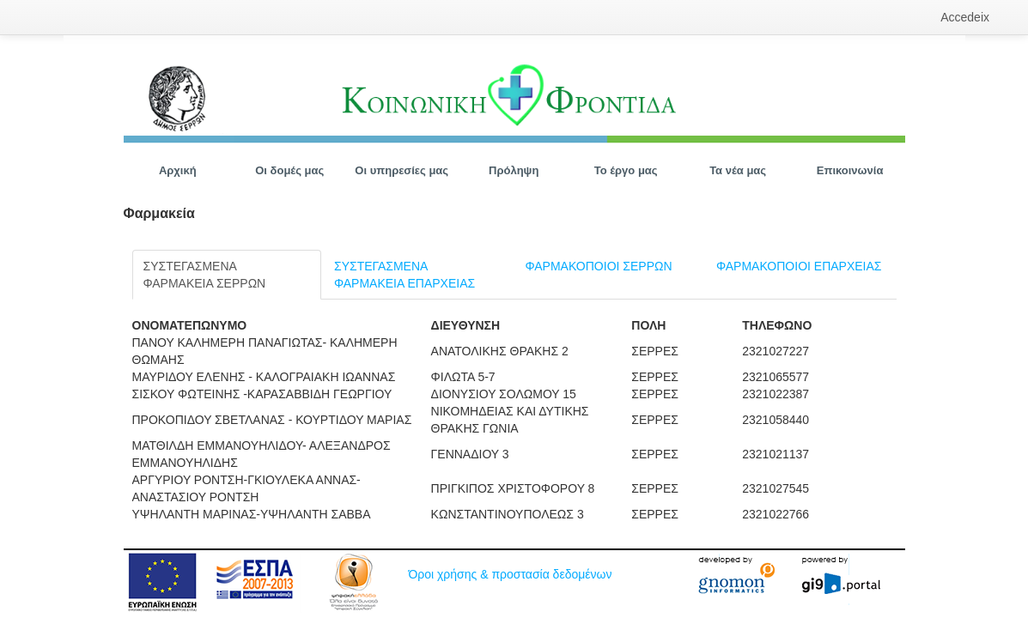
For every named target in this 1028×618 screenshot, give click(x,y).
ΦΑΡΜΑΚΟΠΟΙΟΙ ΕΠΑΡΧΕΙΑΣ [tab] (798, 266)
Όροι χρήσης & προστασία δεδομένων (509, 574)
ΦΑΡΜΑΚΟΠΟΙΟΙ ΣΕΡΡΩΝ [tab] (599, 266)
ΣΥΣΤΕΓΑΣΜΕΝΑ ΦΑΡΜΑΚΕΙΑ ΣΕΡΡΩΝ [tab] (204, 274)
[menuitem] (965, 17)
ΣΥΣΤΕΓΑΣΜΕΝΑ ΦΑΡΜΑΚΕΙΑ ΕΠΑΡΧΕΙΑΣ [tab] (404, 274)
